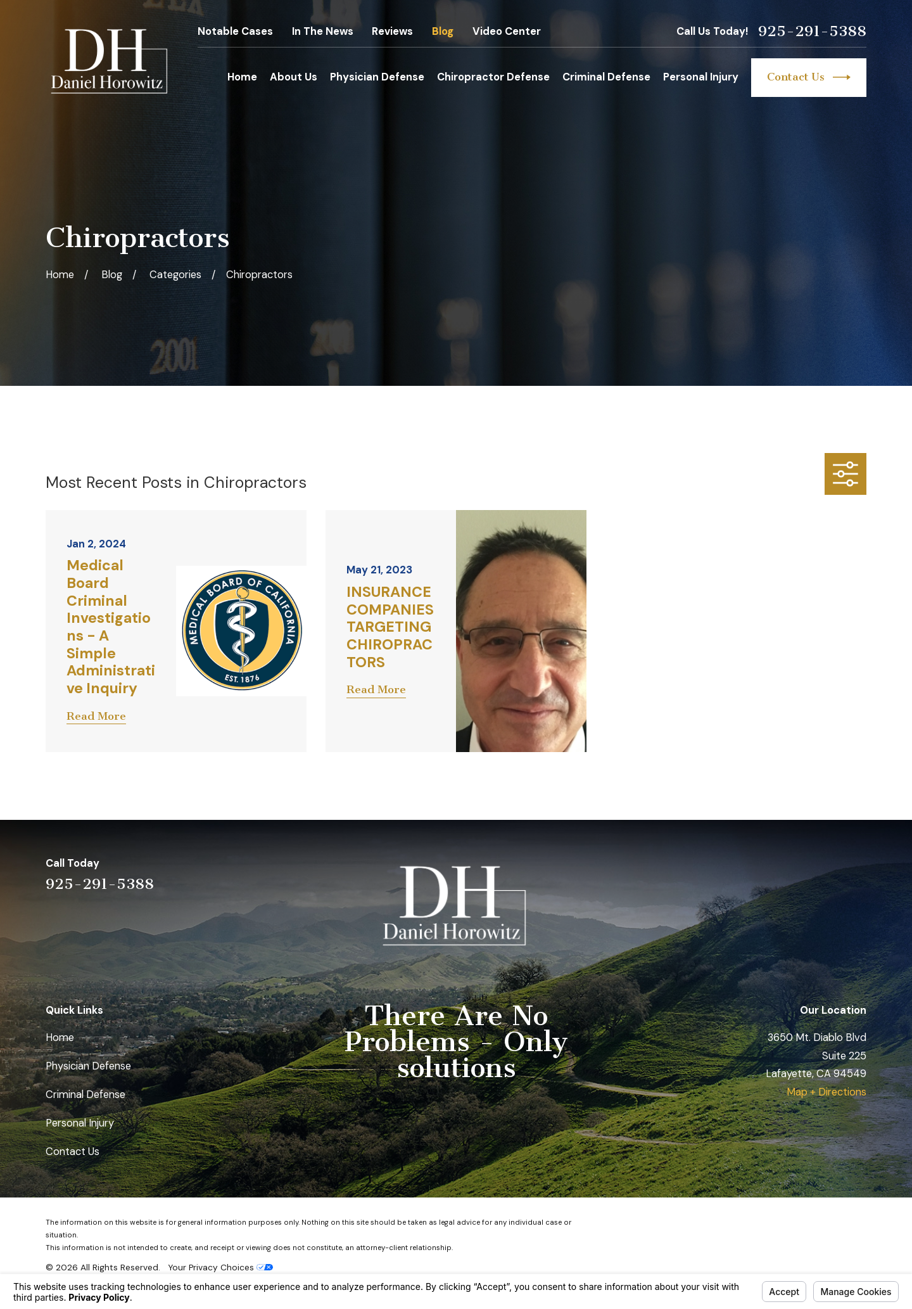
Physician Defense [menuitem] (377, 77)
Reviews (392, 31)
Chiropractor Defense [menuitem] (493, 77)
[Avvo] (826, 873)
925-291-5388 (812, 32)
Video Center (506, 31)
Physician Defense (88, 1066)
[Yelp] (759, 873)
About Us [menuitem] (293, 77)
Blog (442, 31)
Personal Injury (80, 1123)
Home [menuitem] (242, 77)
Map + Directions (826, 1092)
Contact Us (809, 77)
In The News (322, 31)
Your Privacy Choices (220, 1267)
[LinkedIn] (792, 873)
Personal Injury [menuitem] (700, 77)
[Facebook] (859, 873)
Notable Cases (235, 31)
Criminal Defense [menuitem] (606, 77)
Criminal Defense (85, 1094)
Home (60, 1037)
